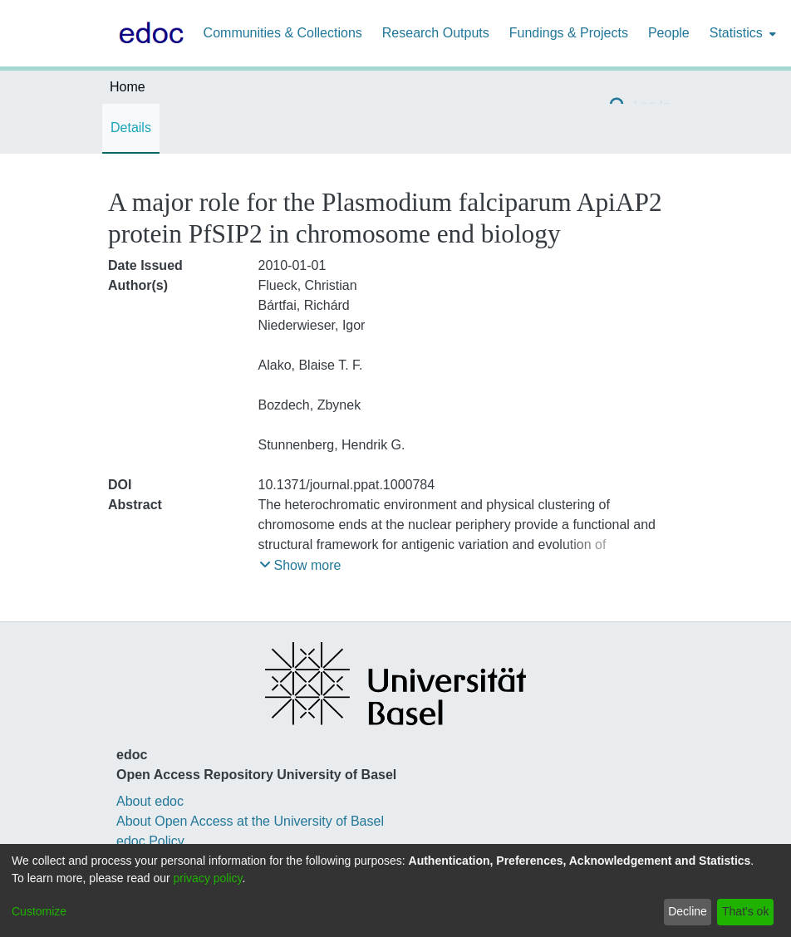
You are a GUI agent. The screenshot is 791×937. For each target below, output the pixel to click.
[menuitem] (741, 33)
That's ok (745, 911)
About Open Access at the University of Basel (250, 821)
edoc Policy (150, 841)
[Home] (148, 33)
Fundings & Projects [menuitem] (568, 33)
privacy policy (208, 878)
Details (131, 127)
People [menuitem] (669, 33)
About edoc (150, 801)
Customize (39, 911)
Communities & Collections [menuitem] (283, 33)
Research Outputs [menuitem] (435, 33)
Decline (687, 911)
